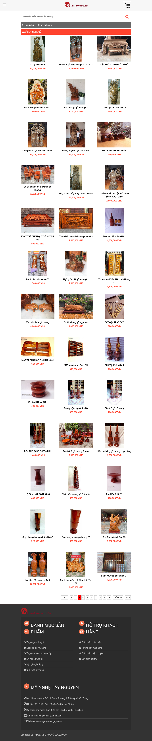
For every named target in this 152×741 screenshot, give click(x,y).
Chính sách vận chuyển (93, 653)
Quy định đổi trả (89, 659)
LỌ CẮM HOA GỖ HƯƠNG (37, 494)
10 (109, 597)
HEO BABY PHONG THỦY (114, 150)
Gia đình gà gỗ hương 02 (76, 107)
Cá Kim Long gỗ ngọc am (76, 322)
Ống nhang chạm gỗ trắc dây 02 (37, 537)
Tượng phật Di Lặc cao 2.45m (76, 150)
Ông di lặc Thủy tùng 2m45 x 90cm (76, 193)
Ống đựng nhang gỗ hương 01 (76, 537)
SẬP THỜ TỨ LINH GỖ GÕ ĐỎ (114, 64)
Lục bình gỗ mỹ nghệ (36, 648)
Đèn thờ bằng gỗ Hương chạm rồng (114, 451)
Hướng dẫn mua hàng (92, 648)
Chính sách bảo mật (91, 642)
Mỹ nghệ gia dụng (35, 664)
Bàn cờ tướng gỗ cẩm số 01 (114, 576)
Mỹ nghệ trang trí (35, 659)
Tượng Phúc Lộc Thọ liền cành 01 (38, 150)
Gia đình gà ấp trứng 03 (114, 537)
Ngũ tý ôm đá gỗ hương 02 (76, 279)
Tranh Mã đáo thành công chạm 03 (76, 236)
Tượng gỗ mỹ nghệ (35, 642)
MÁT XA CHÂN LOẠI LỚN (76, 365)
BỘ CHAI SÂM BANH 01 (114, 236)
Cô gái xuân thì (38, 64)
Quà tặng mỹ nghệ (35, 670)
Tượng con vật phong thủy (39, 653)
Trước (64, 597)
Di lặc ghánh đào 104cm (114, 107)
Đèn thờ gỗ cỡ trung (114, 408)
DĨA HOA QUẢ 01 (114, 494)
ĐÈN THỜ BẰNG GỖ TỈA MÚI (37, 451)
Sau (128, 597)
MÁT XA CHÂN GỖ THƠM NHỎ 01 (37, 360)
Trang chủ (29, 25)
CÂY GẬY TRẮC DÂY (114, 322)
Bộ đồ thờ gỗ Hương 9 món (76, 451)
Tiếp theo (118, 597)
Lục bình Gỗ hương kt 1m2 (37, 580)
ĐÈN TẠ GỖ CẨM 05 (114, 365)
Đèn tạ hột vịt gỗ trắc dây (76, 408)
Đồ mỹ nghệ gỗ (44, 25)
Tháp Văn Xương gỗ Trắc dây (76, 494)
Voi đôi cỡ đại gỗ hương (37, 322)
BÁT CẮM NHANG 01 (38, 402)
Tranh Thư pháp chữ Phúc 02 (37, 107)
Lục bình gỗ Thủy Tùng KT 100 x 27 (76, 64)
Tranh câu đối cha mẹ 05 (37, 279)
